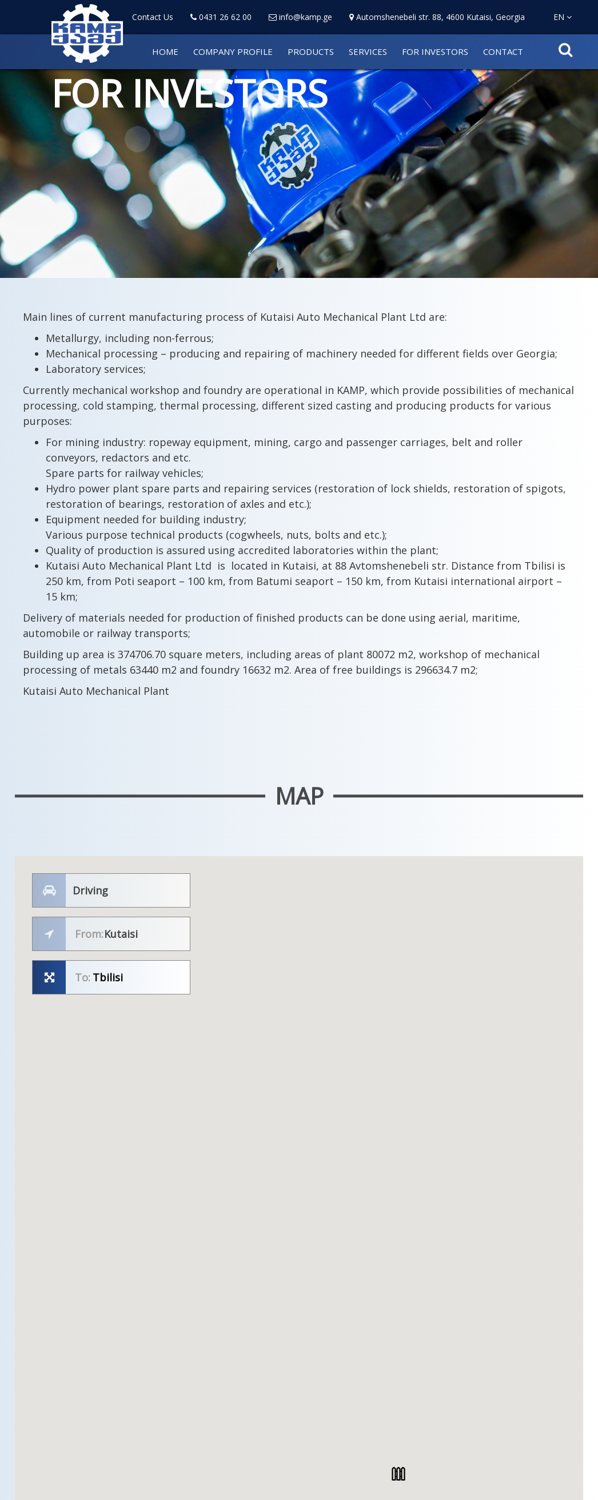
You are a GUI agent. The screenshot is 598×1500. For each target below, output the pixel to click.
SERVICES (368, 51)
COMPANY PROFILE (233, 51)
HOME (165, 51)
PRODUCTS (311, 51)
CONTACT (503, 51)
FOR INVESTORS (435, 51)
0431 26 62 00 (221, 16)
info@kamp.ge (300, 16)
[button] (398, 1474)
